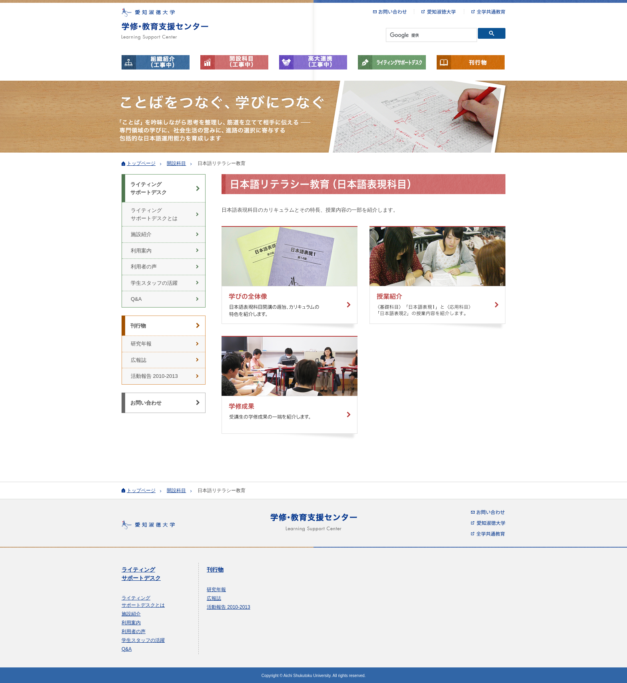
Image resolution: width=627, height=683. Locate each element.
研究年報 (141, 344)
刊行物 (471, 62)
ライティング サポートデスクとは (154, 214)
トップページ (141, 163)
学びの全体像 (289, 278)
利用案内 (141, 251)
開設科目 (176, 163)
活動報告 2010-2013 (154, 376)
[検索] (430, 35)
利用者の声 (144, 267)
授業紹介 (437, 278)
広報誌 (138, 360)
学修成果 (289, 387)
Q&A (136, 299)
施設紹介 (141, 234)
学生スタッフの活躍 (154, 283)
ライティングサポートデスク (392, 62)
